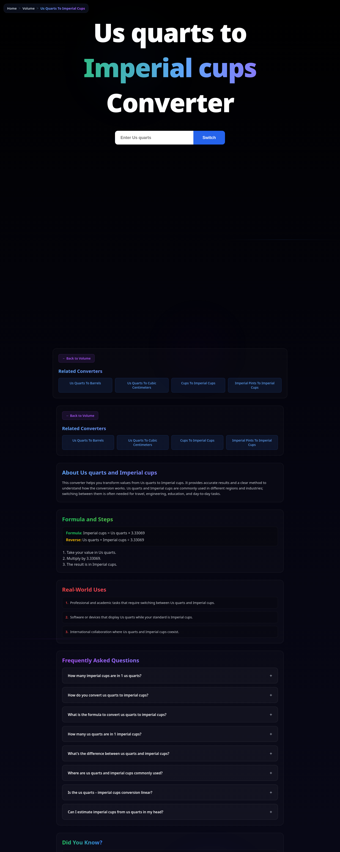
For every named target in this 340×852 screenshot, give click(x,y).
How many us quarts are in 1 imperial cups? (170, 734)
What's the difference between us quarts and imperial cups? (170, 753)
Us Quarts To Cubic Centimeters (141, 385)
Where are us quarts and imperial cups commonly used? (170, 773)
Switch (209, 137)
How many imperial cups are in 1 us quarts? (170, 675)
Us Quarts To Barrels (85, 383)
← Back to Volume (76, 358)
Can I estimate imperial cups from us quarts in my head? (170, 812)
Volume (28, 8)
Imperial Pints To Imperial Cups (254, 385)
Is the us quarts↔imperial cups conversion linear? (170, 792)
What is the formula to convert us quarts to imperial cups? (170, 714)
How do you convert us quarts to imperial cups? (170, 695)
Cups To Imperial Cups (198, 383)
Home (12, 8)
